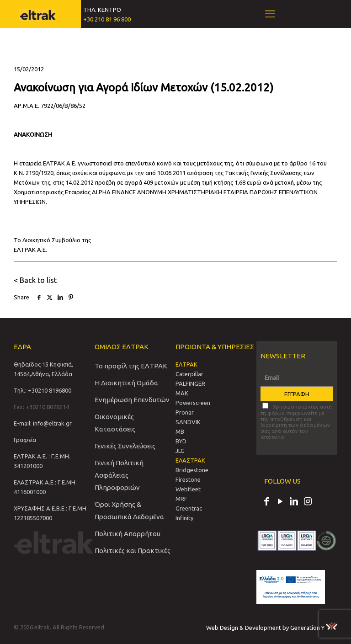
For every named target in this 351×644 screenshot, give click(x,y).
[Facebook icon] (266, 502)
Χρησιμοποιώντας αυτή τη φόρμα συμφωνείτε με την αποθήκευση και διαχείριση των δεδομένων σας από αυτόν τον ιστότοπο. (296, 421)
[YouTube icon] (280, 502)
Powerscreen (193, 402)
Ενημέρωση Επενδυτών (132, 400)
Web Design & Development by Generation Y (271, 627)
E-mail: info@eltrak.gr (43, 423)
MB (180, 431)
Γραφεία (25, 439)
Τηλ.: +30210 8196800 (42, 390)
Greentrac (189, 508)
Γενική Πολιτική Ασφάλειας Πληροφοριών (119, 475)
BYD (181, 441)
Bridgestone (192, 470)
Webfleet (188, 489)
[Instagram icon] (307, 502)
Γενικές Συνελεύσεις (125, 446)
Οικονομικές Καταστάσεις (115, 423)
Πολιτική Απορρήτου (127, 534)
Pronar (185, 412)
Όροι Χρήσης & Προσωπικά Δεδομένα (129, 510)
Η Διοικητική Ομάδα (126, 383)
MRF (181, 498)
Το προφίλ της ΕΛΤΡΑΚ (131, 366)
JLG (180, 450)
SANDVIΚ (188, 422)
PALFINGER (190, 383)
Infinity (184, 518)
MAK (182, 393)
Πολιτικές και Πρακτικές (132, 550)
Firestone (188, 479)
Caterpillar (189, 374)
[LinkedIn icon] (294, 502)
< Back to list (35, 280)
